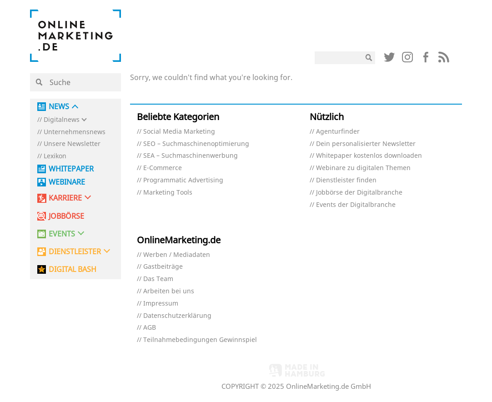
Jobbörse (66, 216)
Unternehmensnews (74, 132)
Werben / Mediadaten (176, 255)
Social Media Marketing (179, 132)
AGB (149, 328)
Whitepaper (71, 169)
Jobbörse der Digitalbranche (359, 192)
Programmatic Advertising (183, 180)
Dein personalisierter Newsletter (366, 144)
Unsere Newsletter (72, 144)
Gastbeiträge (163, 267)
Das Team (158, 279)
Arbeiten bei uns (168, 291)
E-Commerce (162, 168)
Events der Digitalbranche (356, 205)
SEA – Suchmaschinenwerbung (190, 156)
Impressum (160, 303)
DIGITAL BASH (72, 269)
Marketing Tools (167, 192)
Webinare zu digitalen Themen (363, 168)
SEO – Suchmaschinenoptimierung (196, 144)
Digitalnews (62, 120)
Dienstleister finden (346, 180)
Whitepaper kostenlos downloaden (369, 156)
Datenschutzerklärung (177, 316)
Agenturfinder (338, 132)
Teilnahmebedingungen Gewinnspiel (200, 340)
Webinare (67, 182)
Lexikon (55, 156)
